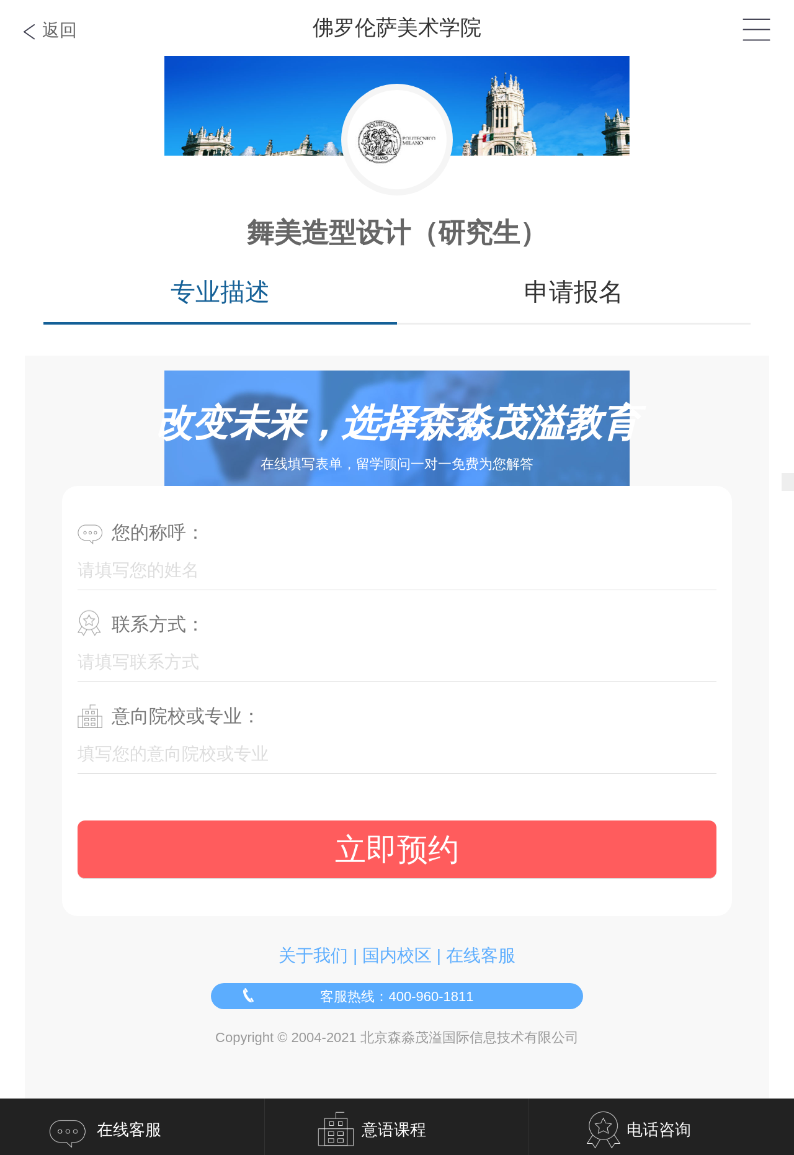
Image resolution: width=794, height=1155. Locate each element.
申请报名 (573, 291)
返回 (59, 30)
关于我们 (313, 955)
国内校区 (397, 955)
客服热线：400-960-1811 (396, 996)
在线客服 (480, 955)
